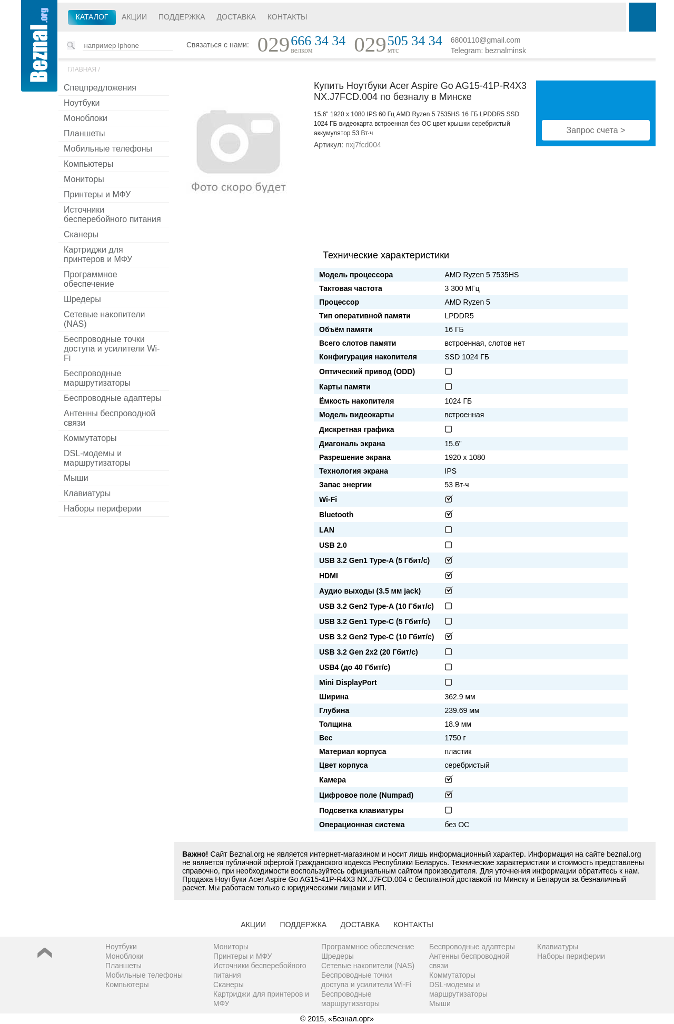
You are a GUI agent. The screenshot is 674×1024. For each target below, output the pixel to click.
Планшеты (84, 133)
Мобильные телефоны (108, 148)
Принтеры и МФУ (97, 194)
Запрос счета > (596, 130)
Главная (81, 69)
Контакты (287, 17)
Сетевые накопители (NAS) (104, 319)
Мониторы (84, 179)
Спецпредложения (100, 87)
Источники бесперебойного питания (112, 214)
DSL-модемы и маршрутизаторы (97, 458)
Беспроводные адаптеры (113, 398)
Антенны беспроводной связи (109, 418)
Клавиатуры (87, 493)
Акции (134, 17)
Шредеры (82, 299)
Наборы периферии (103, 508)
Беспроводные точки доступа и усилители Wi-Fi (112, 349)
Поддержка (181, 17)
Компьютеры (88, 163)
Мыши (76, 478)
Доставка (236, 17)
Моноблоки (85, 118)
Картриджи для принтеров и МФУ (98, 254)
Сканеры (81, 234)
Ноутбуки (82, 102)
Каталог (92, 17)
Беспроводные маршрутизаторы (97, 378)
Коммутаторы (90, 438)
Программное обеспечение (90, 279)
